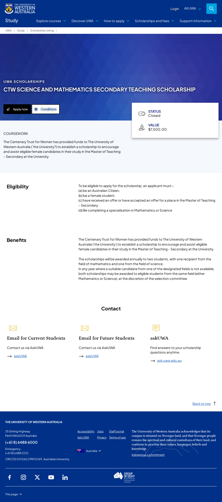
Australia (91, 451)
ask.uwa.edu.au (169, 360)
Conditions (46, 109)
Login (174, 9)
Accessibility (86, 431)
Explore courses (48, 21)
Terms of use (117, 437)
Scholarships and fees (152, 21)
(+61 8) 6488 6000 (21, 442)
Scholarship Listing (42, 30)
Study (21, 30)
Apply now (17, 109)
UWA (8, 30)
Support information (196, 21)
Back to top (202, 403)
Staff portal (116, 431)
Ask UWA (83, 437)
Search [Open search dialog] (211, 8)
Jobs (100, 431)
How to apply (114, 21)
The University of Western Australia (33, 422)
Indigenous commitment (148, 454)
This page (11, 494)
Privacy (102, 437)
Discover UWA (82, 21)
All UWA (190, 8)
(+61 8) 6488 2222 (16, 453)
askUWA (20, 356)
